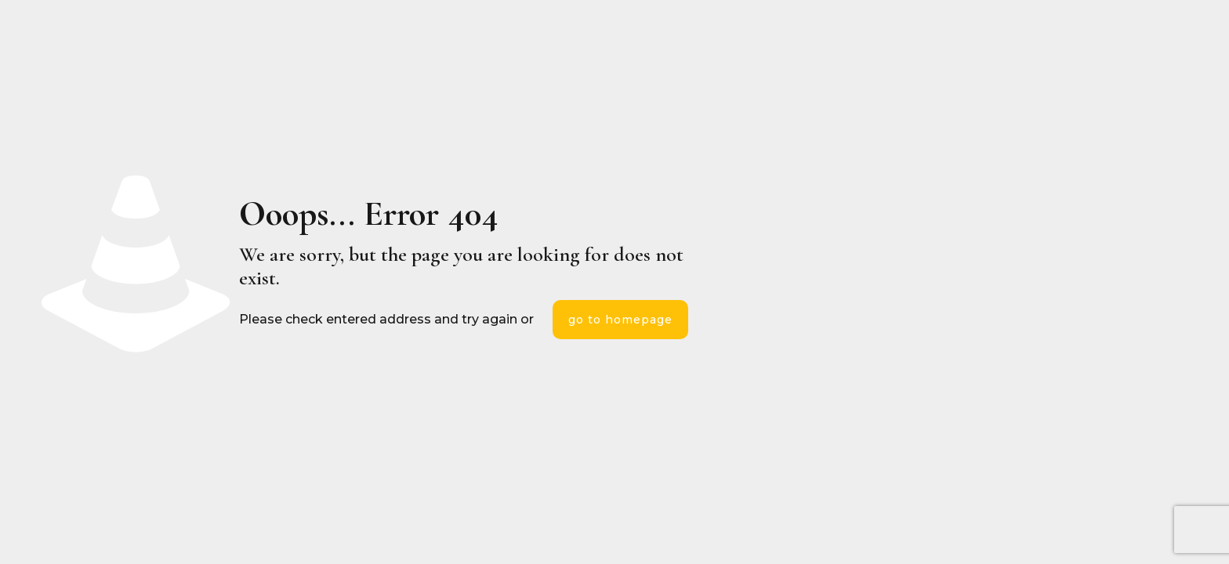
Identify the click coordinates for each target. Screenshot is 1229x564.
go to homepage (620, 320)
